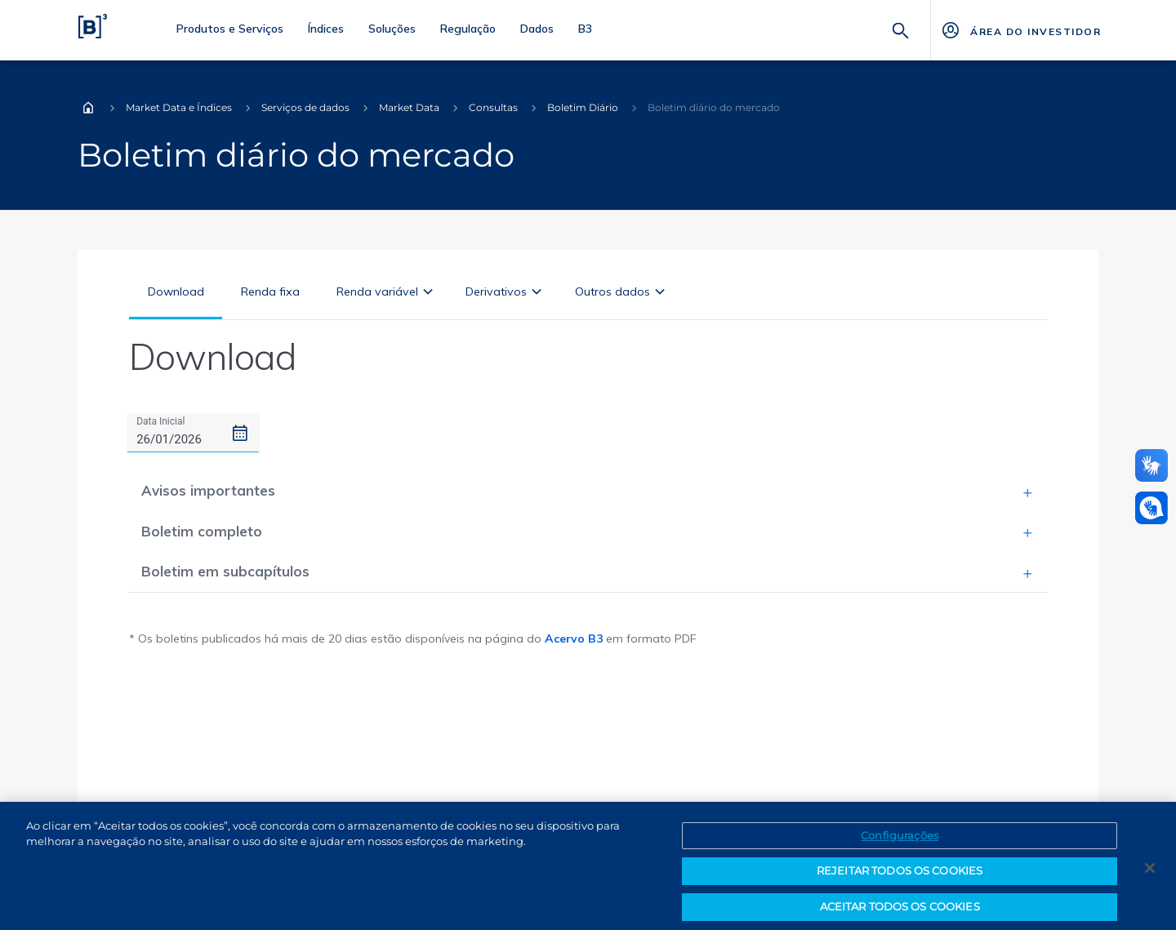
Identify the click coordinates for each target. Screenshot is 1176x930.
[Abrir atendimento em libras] (1151, 508)
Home (88, 108)
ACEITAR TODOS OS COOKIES (900, 915)
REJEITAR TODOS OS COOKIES (899, 880)
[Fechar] (1150, 877)
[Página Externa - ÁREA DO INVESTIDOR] (1020, 30)
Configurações (899, 844)
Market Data (409, 107)
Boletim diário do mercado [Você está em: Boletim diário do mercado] (714, 107)
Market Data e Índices (179, 107)
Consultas (493, 107)
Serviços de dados (305, 107)
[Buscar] (901, 29)
